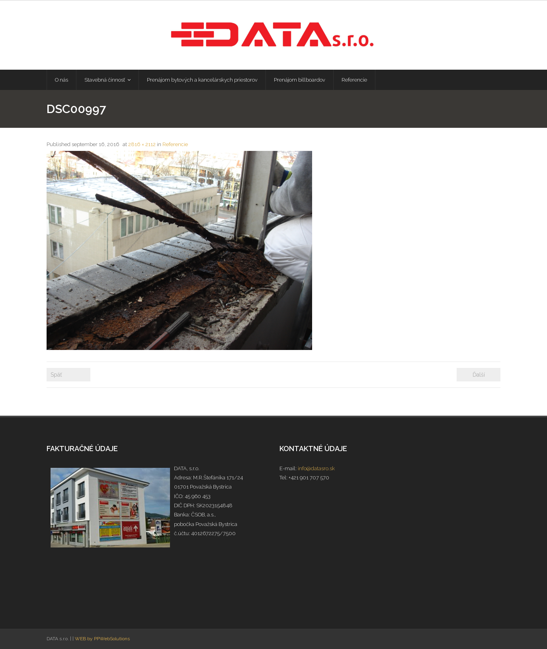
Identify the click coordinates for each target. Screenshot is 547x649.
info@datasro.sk (316, 468)
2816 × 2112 (142, 144)
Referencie (175, 144)
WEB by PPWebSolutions (102, 638)
